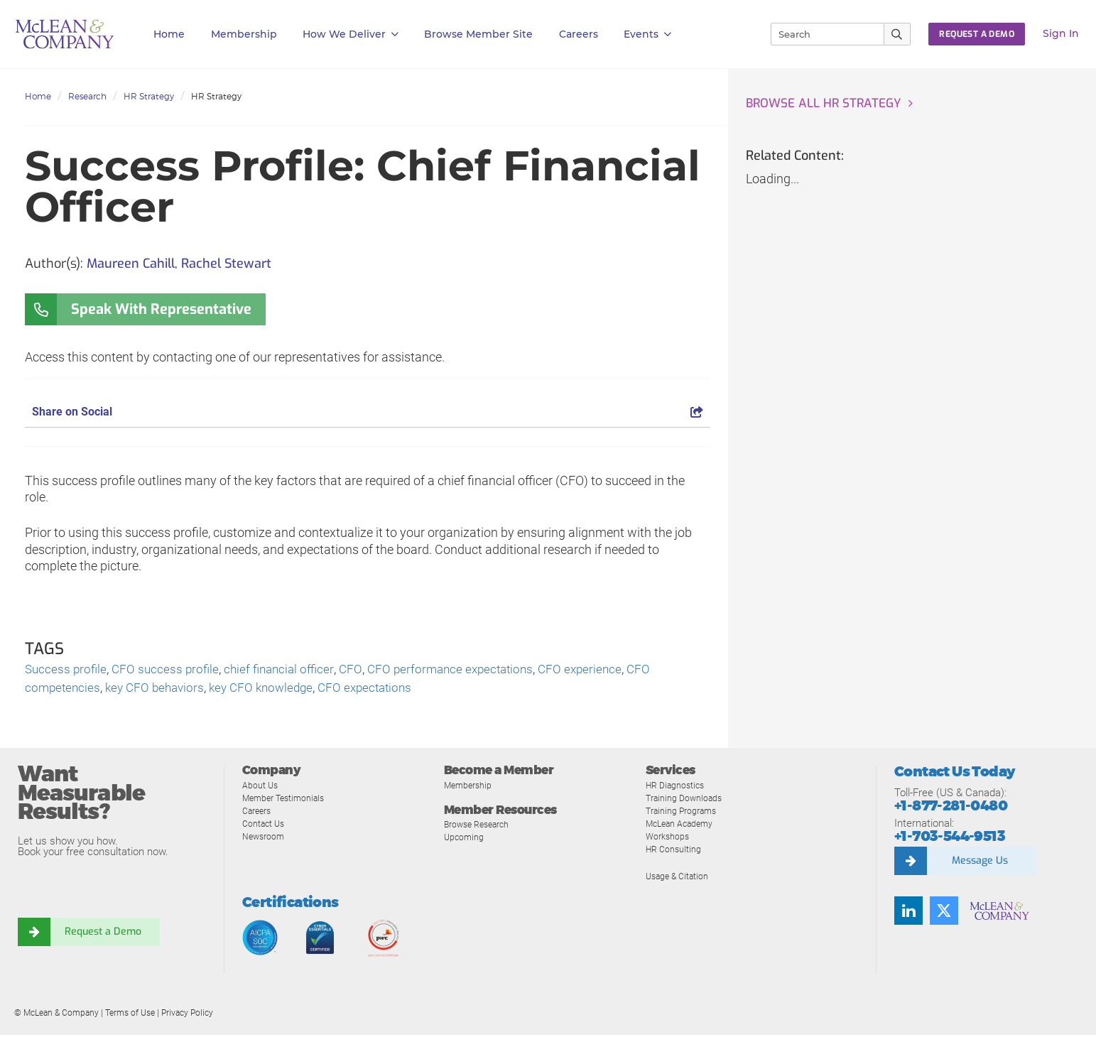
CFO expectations (380, 689)
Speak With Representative (161, 309)
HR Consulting (674, 851)
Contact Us (264, 825)
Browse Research (479, 826)
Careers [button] (578, 34)
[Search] (821, 34)
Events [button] (647, 34)
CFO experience (598, 670)
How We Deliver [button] (350, 34)
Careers (257, 813)
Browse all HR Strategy (827, 103)
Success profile (67, 670)
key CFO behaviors (160, 689)
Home (169, 34)
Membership (244, 34)
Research (87, 96)
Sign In (1061, 33)
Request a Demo (103, 934)
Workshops (668, 838)
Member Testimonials (286, 800)
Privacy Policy (187, 1015)
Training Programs (683, 813)
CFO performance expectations (463, 670)
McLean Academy (682, 825)
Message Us (979, 863)
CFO (360, 670)
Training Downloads (686, 800)
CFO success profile (169, 670)
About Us (260, 787)
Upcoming (465, 839)
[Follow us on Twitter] (944, 912)
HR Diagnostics (677, 787)
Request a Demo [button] (976, 34)
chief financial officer (286, 670)
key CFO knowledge (271, 689)
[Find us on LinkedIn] (908, 912)
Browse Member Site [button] (478, 34)
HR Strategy (149, 96)
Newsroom (264, 838)
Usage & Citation (679, 878)
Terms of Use (130, 1015)
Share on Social (367, 411)
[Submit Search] (897, 34)
